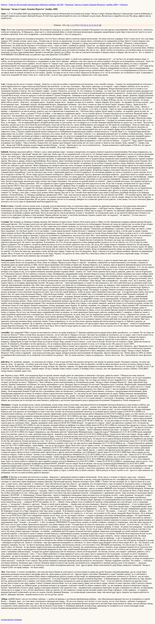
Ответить (124, 5)
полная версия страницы (11, 619)
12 (90, 25)
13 (92, 25)
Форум (4, 5)
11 (87, 25)
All (100, 25)
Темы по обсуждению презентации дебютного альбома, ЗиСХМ (36, 5)
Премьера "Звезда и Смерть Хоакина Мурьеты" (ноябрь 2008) (91, 5)
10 (85, 25)
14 (95, 25)
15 (97, 25)
